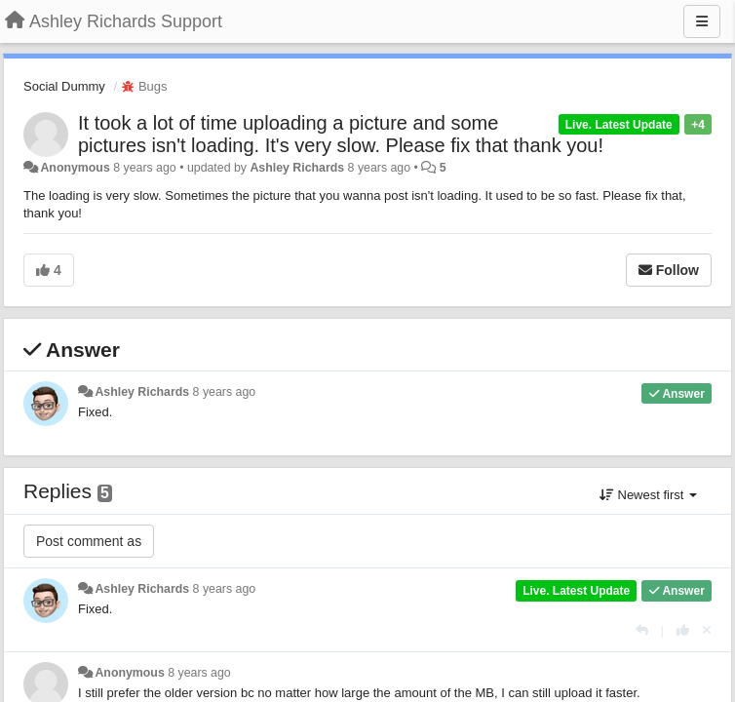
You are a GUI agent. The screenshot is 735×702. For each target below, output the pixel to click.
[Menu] (701, 21)
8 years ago (224, 392)
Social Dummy (64, 86)
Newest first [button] (648, 495)
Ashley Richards (297, 168)
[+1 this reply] (683, 630)
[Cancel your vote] (707, 630)
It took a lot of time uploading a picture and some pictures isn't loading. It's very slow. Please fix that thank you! (340, 134)
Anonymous (74, 168)
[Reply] (642, 630)
